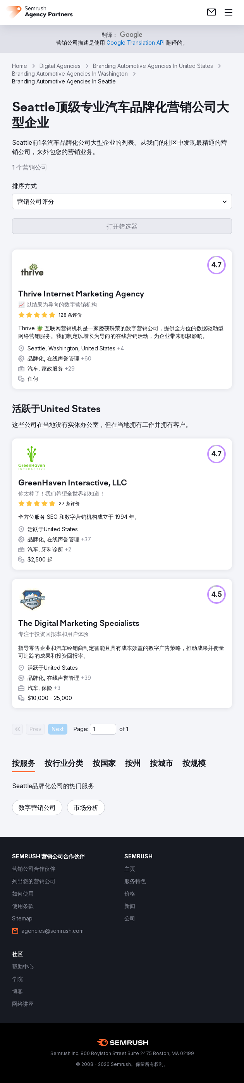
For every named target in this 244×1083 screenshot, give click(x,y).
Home (19, 65)
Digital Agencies (60, 65)
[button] (122, 201)
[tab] (23, 764)
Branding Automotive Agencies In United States (153, 65)
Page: (81, 729)
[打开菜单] (228, 12)
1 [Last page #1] (127, 729)
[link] (211, 12)
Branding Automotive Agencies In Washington (70, 73)
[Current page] (103, 729)
